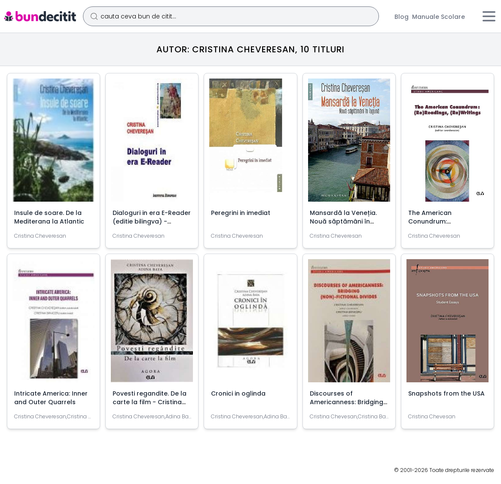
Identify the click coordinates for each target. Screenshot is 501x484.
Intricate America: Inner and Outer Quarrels (51, 397)
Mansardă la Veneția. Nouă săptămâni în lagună (343, 221)
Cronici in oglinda (238, 393)
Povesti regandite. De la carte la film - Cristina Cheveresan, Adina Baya (151, 402)
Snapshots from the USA (446, 393)
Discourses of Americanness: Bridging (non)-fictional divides (346, 402)
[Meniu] (489, 16)
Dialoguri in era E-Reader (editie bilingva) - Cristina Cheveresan (152, 221)
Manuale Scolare (438, 16)
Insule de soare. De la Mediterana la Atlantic (49, 217)
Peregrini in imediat (240, 213)
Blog (401, 16)
